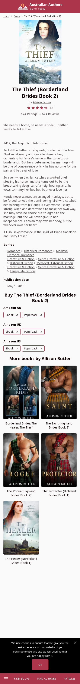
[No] (74, 642)
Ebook (9, 315)
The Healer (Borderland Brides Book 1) (21, 561)
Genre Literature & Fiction (56, 259)
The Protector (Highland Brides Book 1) (59, 493)
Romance (13, 251)
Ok (40, 664)
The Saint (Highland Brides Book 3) (58, 425)
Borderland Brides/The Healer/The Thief (21, 425)
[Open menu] (6, 678)
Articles (69, 678)
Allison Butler (42, 102)
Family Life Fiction (22, 271)
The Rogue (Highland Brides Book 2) (21, 493)
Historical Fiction (21, 263)
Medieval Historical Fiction (54, 263)
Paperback (30, 315)
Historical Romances (38, 251)
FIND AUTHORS (46, 678)
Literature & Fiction (21, 259)
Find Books (22, 678)
